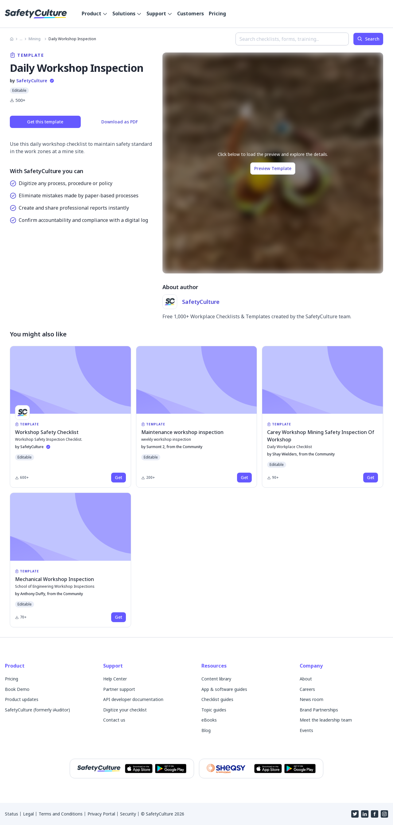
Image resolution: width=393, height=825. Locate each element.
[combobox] (292, 39)
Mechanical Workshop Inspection (54, 579)
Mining (35, 39)
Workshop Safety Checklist (47, 432)
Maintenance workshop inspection (182, 432)
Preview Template (272, 168)
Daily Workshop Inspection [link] (72, 39)
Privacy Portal (101, 814)
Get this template (45, 122)
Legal (28, 814)
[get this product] (118, 477)
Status (11, 814)
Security (128, 814)
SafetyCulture (31, 80)
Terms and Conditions (61, 814)
